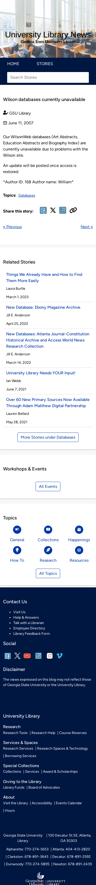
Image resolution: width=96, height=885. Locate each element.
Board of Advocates (44, 787)
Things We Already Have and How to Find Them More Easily (44, 277)
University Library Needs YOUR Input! (41, 372)
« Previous (12, 226)
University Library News (48, 34)
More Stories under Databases (48, 437)
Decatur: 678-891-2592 (71, 856)
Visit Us (19, 612)
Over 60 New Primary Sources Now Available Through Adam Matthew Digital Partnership (48, 402)
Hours (10, 810)
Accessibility (42, 803)
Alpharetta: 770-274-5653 (27, 849)
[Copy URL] (73, 210)
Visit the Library (15, 803)
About (9, 797)
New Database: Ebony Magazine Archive (43, 307)
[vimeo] (59, 658)
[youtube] (27, 659)
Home (13, 63)
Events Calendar (69, 803)
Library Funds (14, 787)
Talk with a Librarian (28, 623)
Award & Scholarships (60, 771)
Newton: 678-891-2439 (72, 864)
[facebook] (43, 213)
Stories (45, 63)
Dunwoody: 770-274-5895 (27, 864)
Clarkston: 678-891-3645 (27, 856)
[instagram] (49, 659)
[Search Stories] (48, 77)
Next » (87, 226)
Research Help (43, 733)
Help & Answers (26, 617)
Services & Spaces (20, 742)
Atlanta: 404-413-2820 (71, 849)
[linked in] (62, 213)
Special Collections (21, 765)
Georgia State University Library (48, 41)
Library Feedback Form (31, 633)
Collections (12, 771)
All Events (48, 486)
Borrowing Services (20, 756)
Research (11, 726)
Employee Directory (29, 628)
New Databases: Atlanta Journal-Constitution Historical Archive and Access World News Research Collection (47, 340)
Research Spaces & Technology (62, 748)
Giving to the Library (22, 781)
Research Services (18, 748)
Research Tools (15, 733)
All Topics (48, 573)
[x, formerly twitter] (53, 211)
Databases (26, 195)
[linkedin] (38, 659)
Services (32, 771)
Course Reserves (73, 733)
